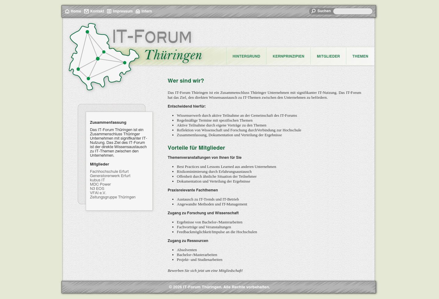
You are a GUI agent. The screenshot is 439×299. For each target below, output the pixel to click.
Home (76, 11)
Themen (360, 56)
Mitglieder (328, 56)
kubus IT (97, 180)
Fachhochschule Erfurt (109, 172)
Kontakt (97, 11)
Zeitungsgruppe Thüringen (113, 197)
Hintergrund (246, 56)
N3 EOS (97, 189)
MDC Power (100, 185)
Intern (146, 11)
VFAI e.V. (98, 193)
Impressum (123, 11)
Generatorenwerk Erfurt (110, 176)
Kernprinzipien (288, 56)
